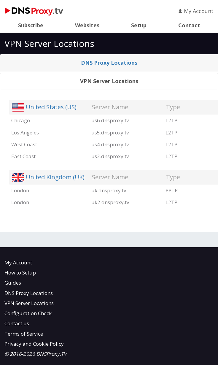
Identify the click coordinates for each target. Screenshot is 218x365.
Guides (12, 282)
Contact (189, 25)
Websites (87, 25)
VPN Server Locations (109, 81)
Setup (139, 25)
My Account (196, 11)
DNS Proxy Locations (109, 62)
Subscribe (30, 25)
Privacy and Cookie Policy (34, 343)
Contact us (16, 323)
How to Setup (20, 272)
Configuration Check (28, 313)
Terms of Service (23, 333)
